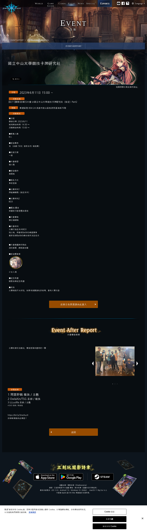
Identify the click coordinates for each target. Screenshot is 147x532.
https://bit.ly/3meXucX (18, 415)
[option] (115, 361)
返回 (73, 432)
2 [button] (115, 384)
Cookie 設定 (109, 513)
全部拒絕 (109, 520)
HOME (4, 40)
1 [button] (112, 384)
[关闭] (142, 519)
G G (50, 4)
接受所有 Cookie (109, 527)
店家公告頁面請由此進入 (73, 304)
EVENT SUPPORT (17, 40)
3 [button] (117, 384)
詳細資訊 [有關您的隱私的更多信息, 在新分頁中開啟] (32, 513)
